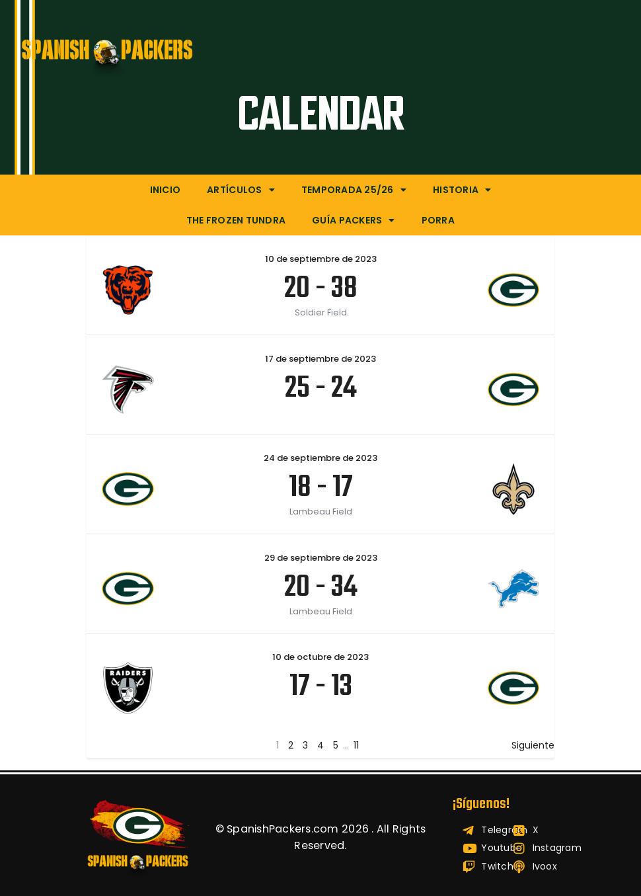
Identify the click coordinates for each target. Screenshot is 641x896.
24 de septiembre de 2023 (320, 458)
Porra (438, 220)
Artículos (241, 190)
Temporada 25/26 (353, 190)
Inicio (165, 189)
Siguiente (532, 745)
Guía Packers (353, 220)
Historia (462, 190)
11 (356, 745)
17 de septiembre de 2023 (320, 358)
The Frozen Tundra (235, 220)
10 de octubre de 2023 (320, 657)
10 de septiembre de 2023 (321, 259)
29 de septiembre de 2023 (320, 557)
